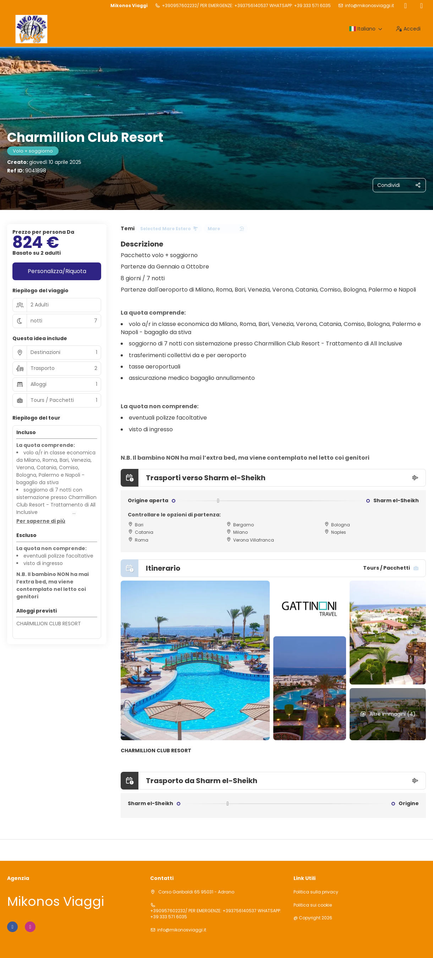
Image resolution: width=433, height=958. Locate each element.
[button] (40, 521)
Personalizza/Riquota (57, 271)
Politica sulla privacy (316, 892)
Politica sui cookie (313, 905)
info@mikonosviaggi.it (369, 6)
